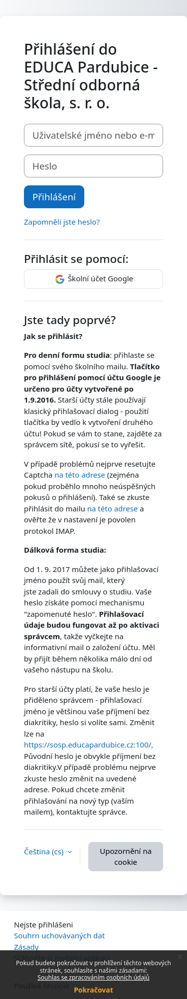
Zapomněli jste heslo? (62, 222)
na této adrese (79, 475)
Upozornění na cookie (126, 856)
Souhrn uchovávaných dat (59, 935)
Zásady (26, 947)
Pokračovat (93, 990)
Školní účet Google (93, 279)
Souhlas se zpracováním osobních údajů (93, 977)
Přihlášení (54, 196)
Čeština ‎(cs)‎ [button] (44, 851)
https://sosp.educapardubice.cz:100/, (88, 744)
